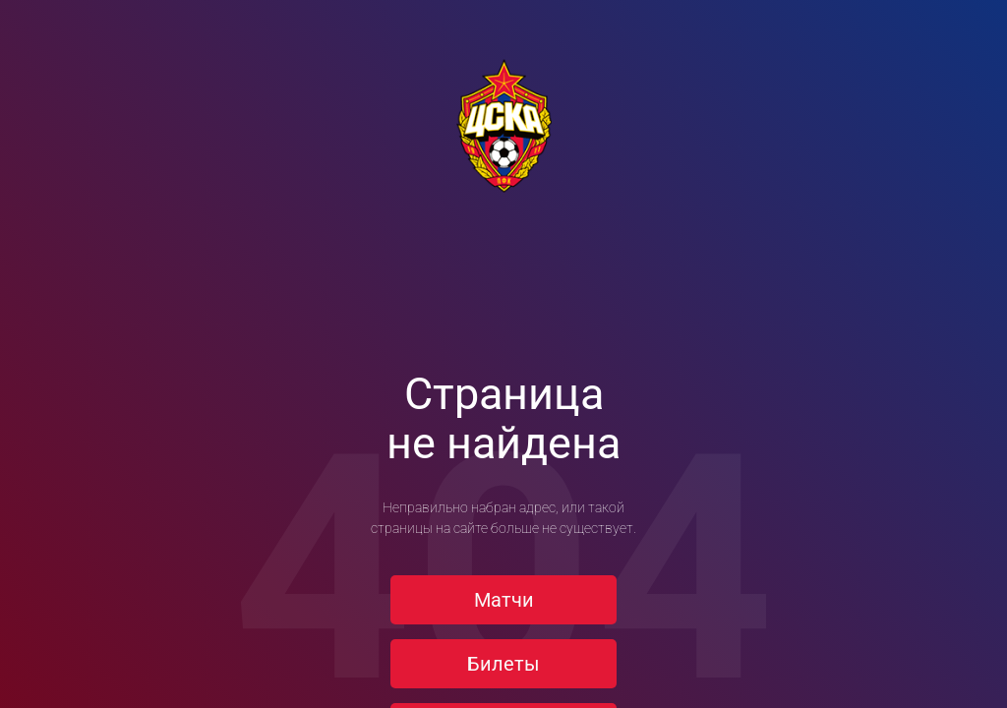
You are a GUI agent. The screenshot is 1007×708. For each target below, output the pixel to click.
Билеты (503, 664)
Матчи (504, 600)
